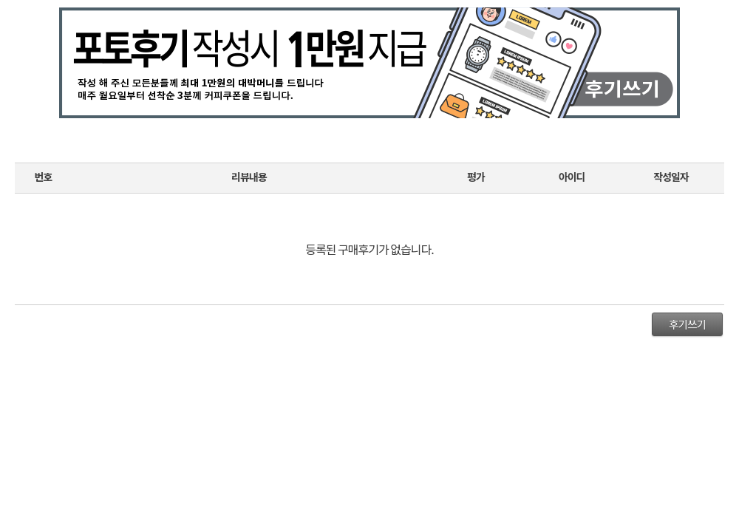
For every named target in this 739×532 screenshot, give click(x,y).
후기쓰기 (687, 324)
